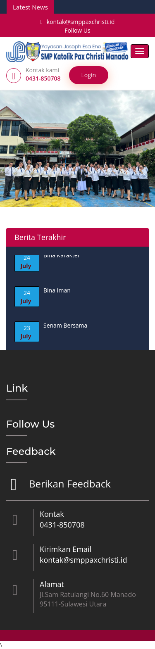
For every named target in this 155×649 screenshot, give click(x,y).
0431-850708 (62, 525)
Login (88, 75)
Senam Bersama (65, 326)
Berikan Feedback (69, 484)
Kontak (52, 514)
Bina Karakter (61, 255)
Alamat (52, 584)
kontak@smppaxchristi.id (78, 22)
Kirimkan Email (65, 549)
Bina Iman (57, 291)
